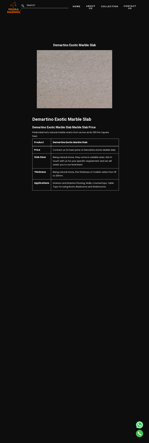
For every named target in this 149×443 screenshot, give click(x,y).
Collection (109, 6)
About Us (90, 7)
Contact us (59, 149)
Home (76, 6)
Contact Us (130, 7)
